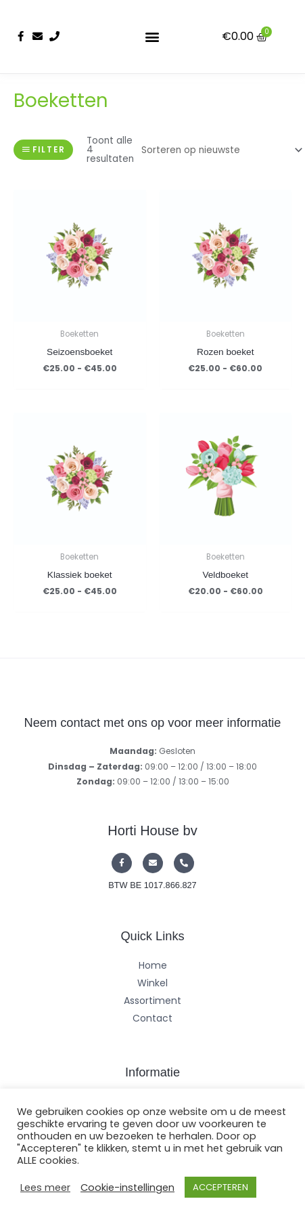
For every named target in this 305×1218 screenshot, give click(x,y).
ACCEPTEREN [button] (220, 1187)
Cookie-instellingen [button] (127, 1187)
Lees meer (45, 1187)
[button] (152, 36)
